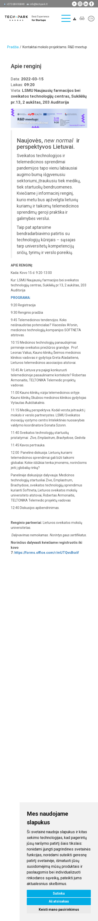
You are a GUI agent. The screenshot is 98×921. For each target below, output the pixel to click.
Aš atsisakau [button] (59, 901)
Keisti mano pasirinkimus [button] (59, 909)
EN (91, 18)
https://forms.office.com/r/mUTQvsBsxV (46, 553)
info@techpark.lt (39, 4)
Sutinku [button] (59, 893)
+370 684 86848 (16, 4)
